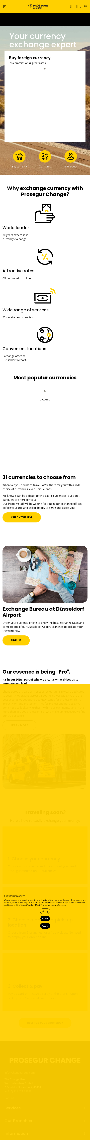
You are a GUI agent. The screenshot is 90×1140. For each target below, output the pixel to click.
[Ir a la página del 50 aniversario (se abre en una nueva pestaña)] (45, 19)
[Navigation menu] (4, 6)
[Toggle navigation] (69, 6)
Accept (45, 926)
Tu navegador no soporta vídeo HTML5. (45, 19)
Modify (45, 911)
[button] (73, 6)
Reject (45, 918)
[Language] (79, 6)
